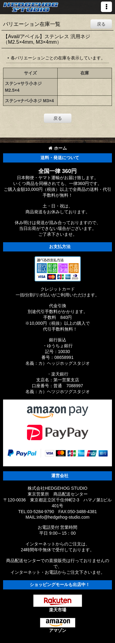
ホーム (57, 148)
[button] (106, 7)
